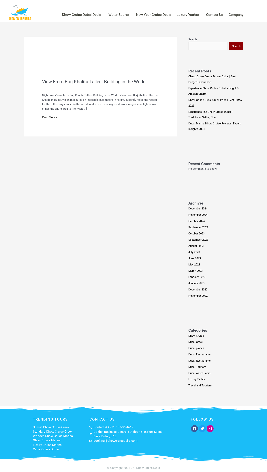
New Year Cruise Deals (154, 14)
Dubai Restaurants (199, 352)
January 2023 (196, 282)
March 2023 (195, 269)
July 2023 (194, 251)
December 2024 (197, 208)
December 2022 (197, 288)
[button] (77, 14)
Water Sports (116, 14)
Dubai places (196, 346)
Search (192, 39)
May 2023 (194, 263)
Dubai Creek (195, 340)
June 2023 (194, 257)
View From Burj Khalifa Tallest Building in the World (95, 81)
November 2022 (198, 294)
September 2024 (198, 226)
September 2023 (198, 238)
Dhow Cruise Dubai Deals (76, 14)
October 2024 (196, 220)
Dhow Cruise (196, 334)
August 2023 (196, 244)
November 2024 (198, 214)
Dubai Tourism (197, 365)
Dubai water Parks (199, 371)
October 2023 (196, 232)
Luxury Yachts (190, 14)
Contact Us (219, 14)
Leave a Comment (53, 87)
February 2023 (196, 275)
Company (242, 14)
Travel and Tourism (78, 87)
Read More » (49, 117)
